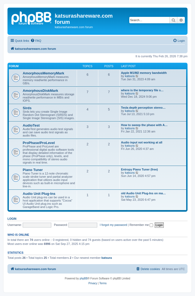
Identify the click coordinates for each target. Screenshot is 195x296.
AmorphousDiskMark (40, 91)
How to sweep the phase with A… (144, 125)
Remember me (141, 224)
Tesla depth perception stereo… (143, 107)
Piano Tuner (33, 170)
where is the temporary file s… (142, 90)
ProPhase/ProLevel (39, 143)
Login (11, 218)
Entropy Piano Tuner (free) (139, 169)
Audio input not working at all (141, 142)
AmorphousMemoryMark (43, 73)
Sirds (27, 108)
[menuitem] (35, 40)
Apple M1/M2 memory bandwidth (144, 72)
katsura (130, 76)
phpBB (84, 278)
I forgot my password (113, 224)
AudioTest (31, 125)
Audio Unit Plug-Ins (39, 194)
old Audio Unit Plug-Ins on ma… (143, 193)
